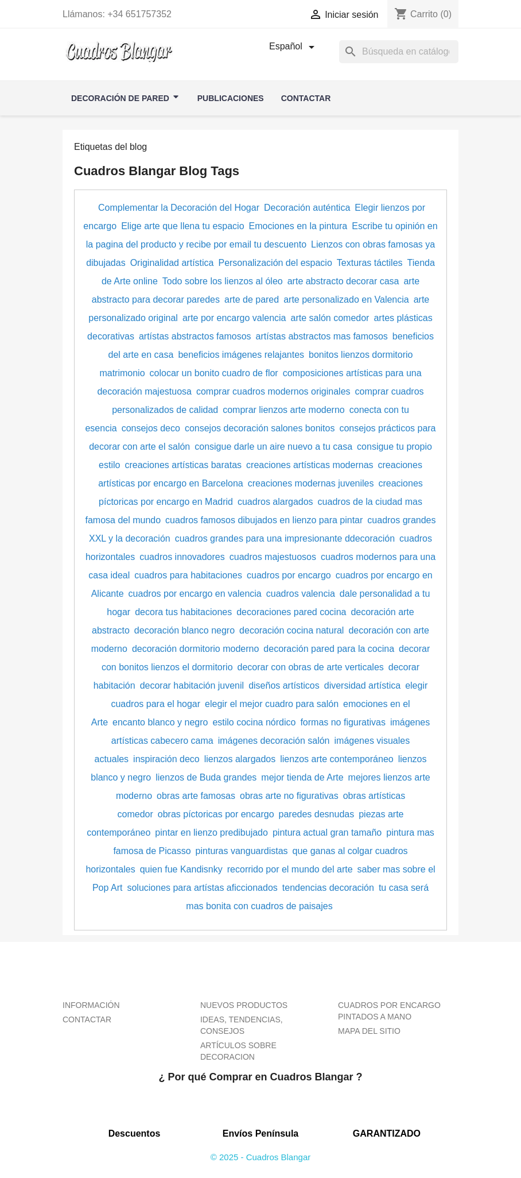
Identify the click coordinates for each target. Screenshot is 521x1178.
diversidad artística (362, 685)
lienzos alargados (240, 759)
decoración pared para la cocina (328, 649)
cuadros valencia (300, 593)
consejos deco (151, 428)
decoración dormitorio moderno (195, 649)
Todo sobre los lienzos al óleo (222, 281)
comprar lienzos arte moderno (284, 410)
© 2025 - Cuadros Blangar (261, 1157)
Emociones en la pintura (298, 226)
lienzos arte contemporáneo (336, 759)
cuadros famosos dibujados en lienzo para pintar (264, 520)
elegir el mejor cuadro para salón (272, 704)
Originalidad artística (172, 263)
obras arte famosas (196, 796)
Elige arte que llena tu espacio (182, 226)
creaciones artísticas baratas (183, 465)
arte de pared (251, 299)
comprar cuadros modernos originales (273, 391)
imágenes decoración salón (274, 741)
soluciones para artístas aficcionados (202, 888)
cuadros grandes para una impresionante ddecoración (285, 538)
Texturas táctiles (370, 263)
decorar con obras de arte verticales (311, 667)
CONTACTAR (87, 1019)
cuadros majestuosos (273, 557)
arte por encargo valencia (234, 318)
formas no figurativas (343, 722)
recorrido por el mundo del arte (290, 869)
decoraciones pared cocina (291, 612)
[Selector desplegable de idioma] (293, 47)
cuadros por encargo (289, 575)
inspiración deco (166, 759)
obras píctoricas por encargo (216, 814)
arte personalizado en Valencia (346, 299)
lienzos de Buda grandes (205, 777)
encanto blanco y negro (160, 722)
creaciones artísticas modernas (309, 465)
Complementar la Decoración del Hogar (178, 208)
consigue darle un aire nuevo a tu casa (273, 446)
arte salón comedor (329, 318)
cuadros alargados (275, 502)
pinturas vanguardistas (242, 851)
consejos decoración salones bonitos (260, 428)
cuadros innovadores (182, 557)
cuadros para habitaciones (188, 575)
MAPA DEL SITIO (369, 1031)
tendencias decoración (328, 888)
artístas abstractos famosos (195, 336)
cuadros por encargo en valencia (195, 593)
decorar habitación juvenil (192, 685)
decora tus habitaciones (183, 612)
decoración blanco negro (184, 630)
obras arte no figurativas (289, 796)
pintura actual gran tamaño (327, 832)
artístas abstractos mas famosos (322, 336)
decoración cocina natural (291, 630)
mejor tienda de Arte (302, 777)
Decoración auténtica (307, 208)
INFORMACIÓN (91, 1005)
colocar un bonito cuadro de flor (214, 373)
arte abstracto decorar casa (343, 281)
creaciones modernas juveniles (311, 483)
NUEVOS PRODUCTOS (243, 1005)
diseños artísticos (284, 685)
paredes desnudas (317, 814)
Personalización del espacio (275, 263)
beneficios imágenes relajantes (241, 355)
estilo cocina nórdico (254, 722)
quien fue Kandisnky (181, 869)
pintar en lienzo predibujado (211, 832)
